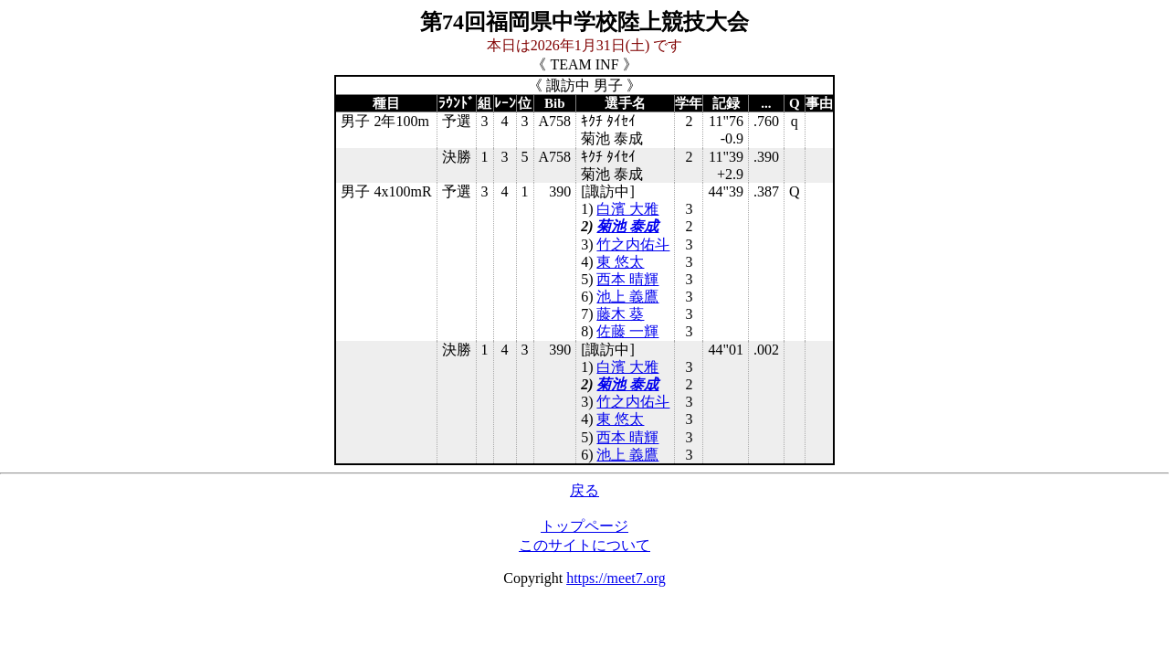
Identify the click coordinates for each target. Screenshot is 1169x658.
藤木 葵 (620, 314)
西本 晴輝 (627, 279)
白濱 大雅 (627, 209)
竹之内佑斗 (632, 244)
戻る (584, 490)
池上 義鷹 (627, 296)
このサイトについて (584, 545)
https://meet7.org (616, 578)
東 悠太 (620, 262)
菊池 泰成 (627, 226)
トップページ (584, 526)
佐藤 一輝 (627, 331)
